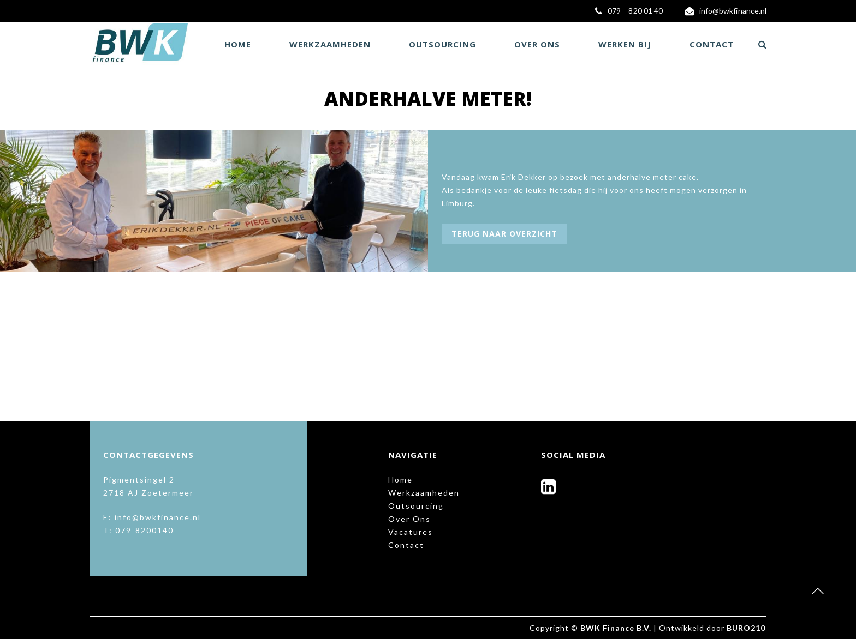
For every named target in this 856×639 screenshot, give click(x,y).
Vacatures (410, 531)
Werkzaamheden (330, 44)
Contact (711, 44)
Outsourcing (442, 44)
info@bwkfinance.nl (733, 10)
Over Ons (537, 44)
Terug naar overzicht (504, 233)
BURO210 (746, 627)
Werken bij (624, 44)
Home (237, 44)
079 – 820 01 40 (636, 10)
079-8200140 (144, 530)
